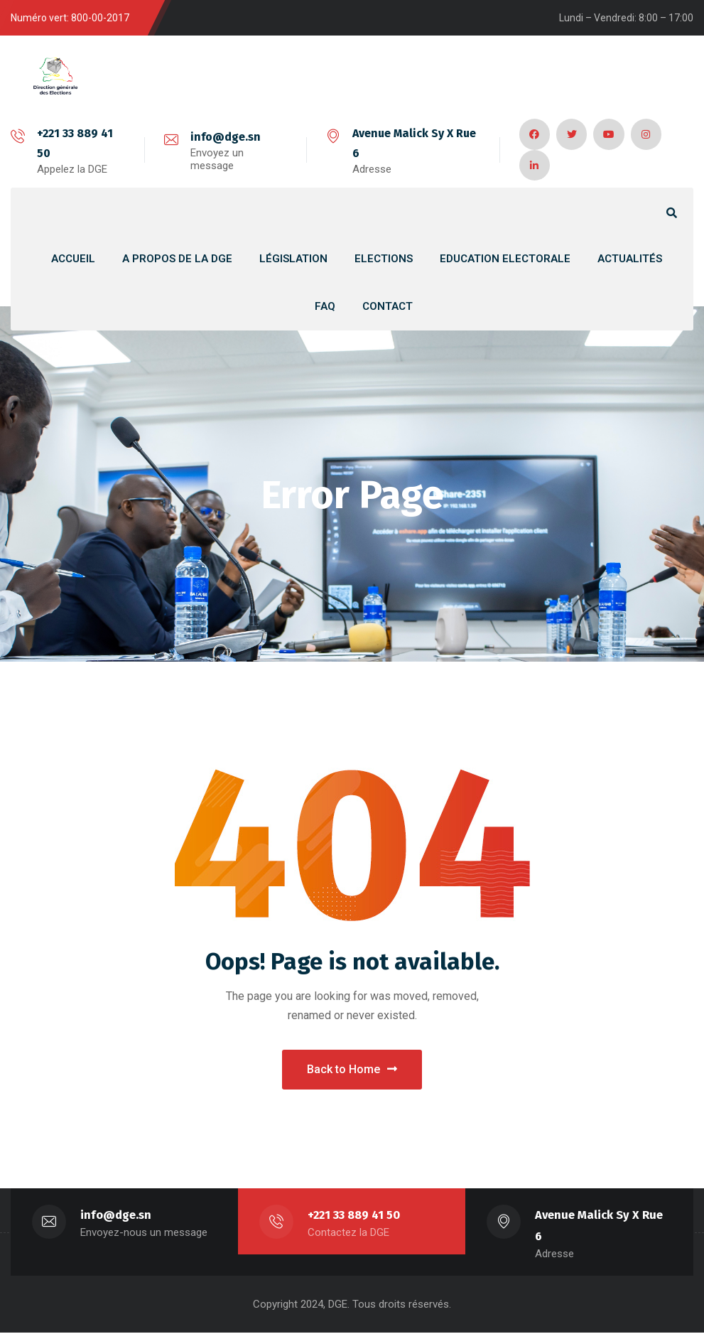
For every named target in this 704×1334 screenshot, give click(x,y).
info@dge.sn (225, 137)
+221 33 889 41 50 (354, 1216)
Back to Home (352, 1070)
